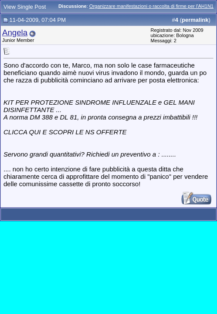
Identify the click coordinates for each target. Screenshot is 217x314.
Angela (14, 32)
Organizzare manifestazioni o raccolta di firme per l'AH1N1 (151, 6)
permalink (195, 20)
